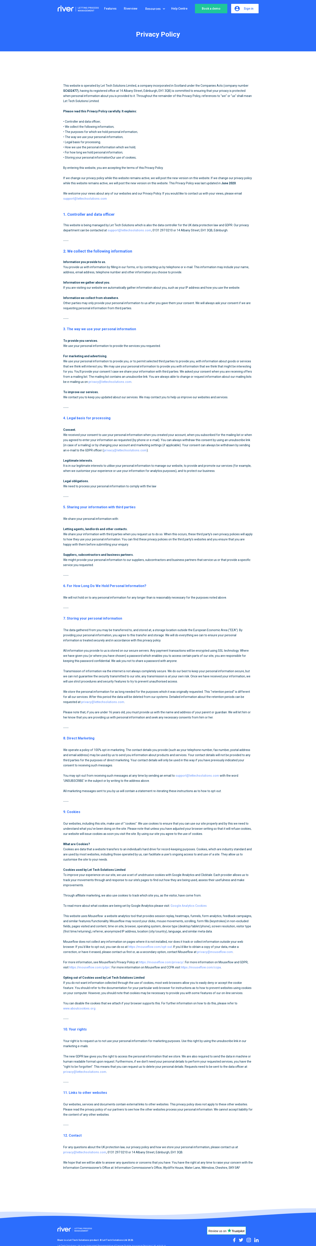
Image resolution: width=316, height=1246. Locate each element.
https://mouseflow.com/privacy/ (161, 962)
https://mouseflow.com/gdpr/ (89, 967)
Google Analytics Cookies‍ (189, 905)
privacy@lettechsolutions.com (110, 382)
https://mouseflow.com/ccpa (201, 967)
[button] (156, 8)
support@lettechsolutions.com (85, 198)
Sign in (248, 8)
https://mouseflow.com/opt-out (150, 947)
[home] (79, 8)
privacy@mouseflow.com (215, 952)
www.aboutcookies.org (79, 1008)
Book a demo (211, 8)
